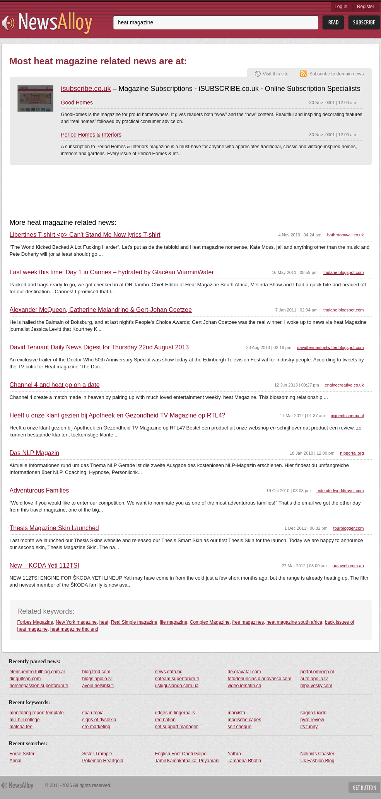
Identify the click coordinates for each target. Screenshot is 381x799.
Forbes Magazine (35, 622)
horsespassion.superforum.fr (39, 685)
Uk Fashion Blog (318, 760)
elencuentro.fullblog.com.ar (37, 671)
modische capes (244, 719)
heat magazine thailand (74, 629)
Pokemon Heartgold (102, 760)
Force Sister (22, 753)
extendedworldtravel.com (340, 490)
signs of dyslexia (99, 719)
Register (365, 6)
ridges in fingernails (175, 712)
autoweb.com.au (348, 565)
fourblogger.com (348, 528)
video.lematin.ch (244, 685)
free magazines (248, 622)
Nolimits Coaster (318, 753)
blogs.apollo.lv (97, 678)
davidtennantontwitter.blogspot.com (330, 347)
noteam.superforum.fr (177, 678)
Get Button (364, 787)
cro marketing (96, 726)
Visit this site (275, 74)
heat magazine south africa (294, 622)
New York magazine (76, 622)
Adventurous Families (39, 491)
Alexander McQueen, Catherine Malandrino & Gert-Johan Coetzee (101, 310)
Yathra (234, 753)
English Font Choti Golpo (181, 753)
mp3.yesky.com (316, 685)
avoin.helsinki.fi (98, 685)
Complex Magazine (210, 622)
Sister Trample (97, 753)
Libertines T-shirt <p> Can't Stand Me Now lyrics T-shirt (85, 235)
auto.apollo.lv (314, 678)
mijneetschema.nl (347, 415)
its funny (309, 726)
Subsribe (364, 22)
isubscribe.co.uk (86, 88)
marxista (236, 712)
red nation (165, 719)
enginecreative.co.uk (344, 385)
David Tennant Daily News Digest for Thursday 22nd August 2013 (99, 347)
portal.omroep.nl (317, 671)
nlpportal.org (352, 453)
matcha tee (21, 726)
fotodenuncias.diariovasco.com (260, 678)
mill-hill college (25, 719)
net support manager (176, 726)
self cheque (239, 726)
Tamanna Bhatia (244, 760)
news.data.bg (169, 671)
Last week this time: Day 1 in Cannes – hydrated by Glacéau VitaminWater (112, 272)
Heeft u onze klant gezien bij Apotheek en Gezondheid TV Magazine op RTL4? (118, 415)
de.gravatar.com (244, 671)
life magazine (173, 622)
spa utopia (93, 712)
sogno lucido (313, 712)
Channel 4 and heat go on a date (55, 385)
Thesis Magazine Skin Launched (54, 528)
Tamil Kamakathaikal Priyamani (187, 760)
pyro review (312, 719)
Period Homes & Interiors (91, 135)
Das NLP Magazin (35, 453)
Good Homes (77, 102)
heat (103, 622)
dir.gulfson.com (25, 678)
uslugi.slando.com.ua (177, 685)
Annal (16, 760)
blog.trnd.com (96, 671)
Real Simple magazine (134, 622)
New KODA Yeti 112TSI (44, 566)
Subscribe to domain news (336, 74)
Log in (341, 6)
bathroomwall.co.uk (345, 235)
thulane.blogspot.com (343, 272)
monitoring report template (37, 712)
